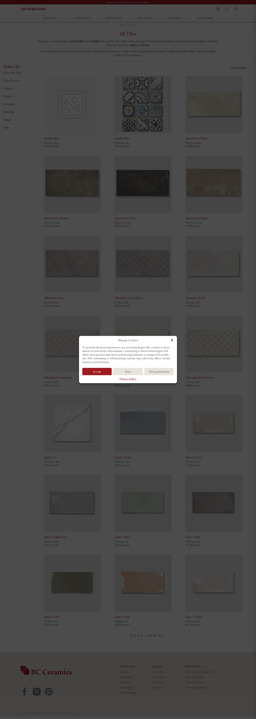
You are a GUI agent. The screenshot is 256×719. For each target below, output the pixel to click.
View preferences (159, 372)
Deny (128, 372)
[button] (172, 340)
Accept (97, 372)
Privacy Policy (128, 379)
